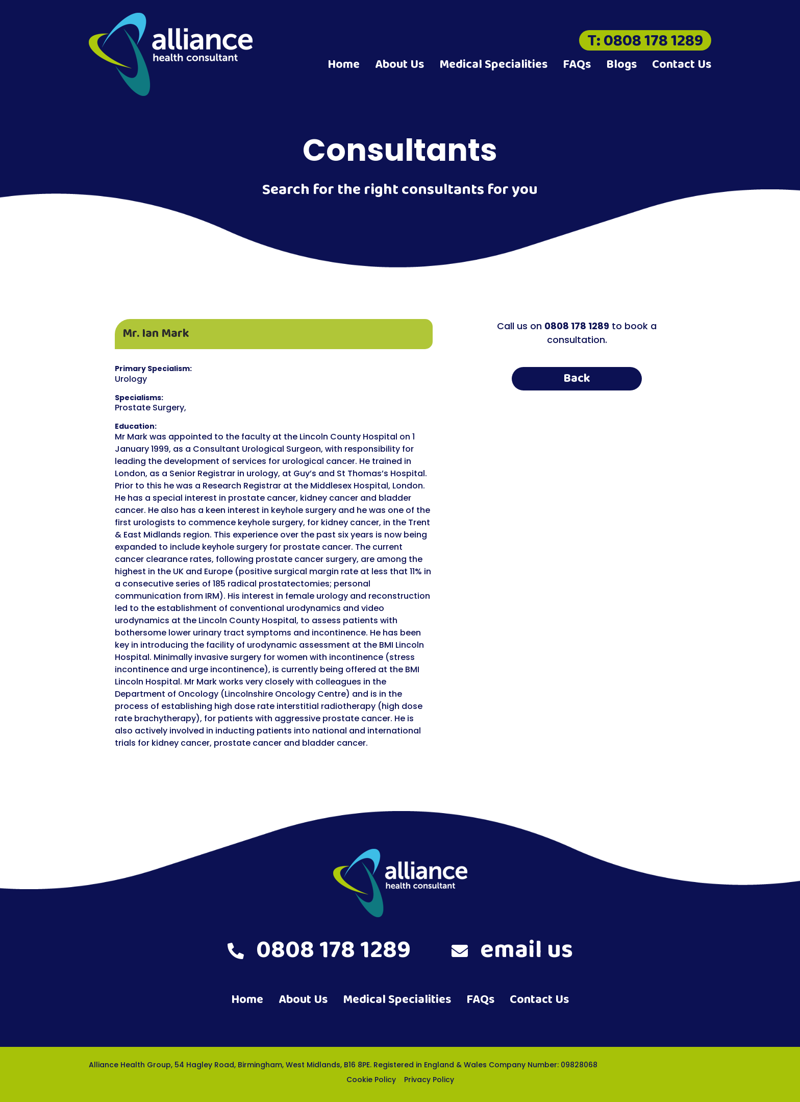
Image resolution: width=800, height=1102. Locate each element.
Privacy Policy (429, 1079)
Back (576, 378)
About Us (399, 65)
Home (344, 65)
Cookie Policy (371, 1079)
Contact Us (681, 65)
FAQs (577, 65)
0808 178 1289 (319, 950)
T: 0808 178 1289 (645, 40)
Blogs (621, 65)
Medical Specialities (493, 65)
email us (512, 950)
